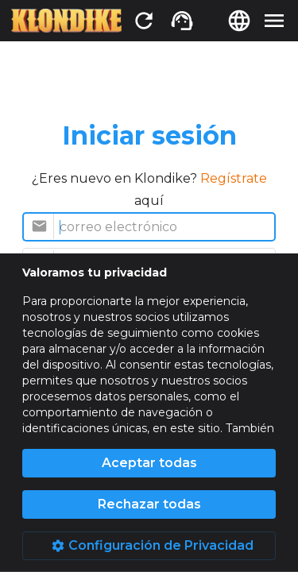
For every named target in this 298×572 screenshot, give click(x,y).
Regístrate (233, 178)
